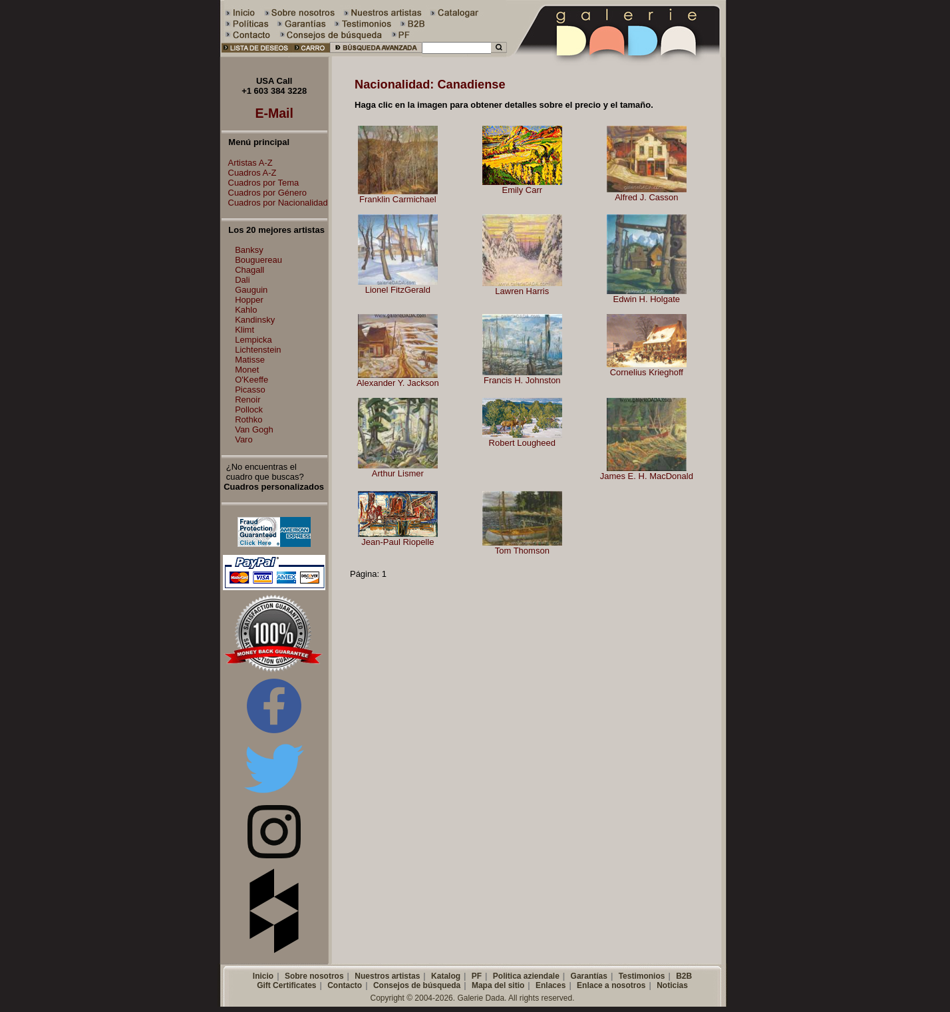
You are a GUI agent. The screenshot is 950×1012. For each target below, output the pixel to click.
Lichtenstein (258, 350)
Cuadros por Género (264, 193)
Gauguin (251, 290)
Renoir (247, 400)
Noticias (672, 985)
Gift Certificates (286, 985)
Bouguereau (258, 260)
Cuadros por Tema (260, 183)
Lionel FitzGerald (397, 290)
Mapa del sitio (498, 985)
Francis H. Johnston (522, 380)
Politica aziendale (526, 976)
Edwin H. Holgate (646, 299)
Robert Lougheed (522, 443)
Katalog (445, 976)
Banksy (249, 250)
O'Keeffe (251, 380)
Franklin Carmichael (397, 199)
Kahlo (246, 310)
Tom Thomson (522, 551)
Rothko (248, 419)
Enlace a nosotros (611, 985)
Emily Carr (522, 190)
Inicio (263, 976)
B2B (684, 976)
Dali (242, 280)
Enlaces (550, 985)
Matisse (250, 360)
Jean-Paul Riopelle (397, 542)
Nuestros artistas (387, 976)
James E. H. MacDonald (646, 476)
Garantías (589, 976)
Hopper (249, 300)
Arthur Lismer (398, 473)
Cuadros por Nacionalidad (275, 203)
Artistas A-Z (247, 163)
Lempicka (253, 340)
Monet (247, 370)
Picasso (250, 390)
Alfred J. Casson (646, 197)
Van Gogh (254, 429)
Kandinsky (255, 320)
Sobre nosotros (314, 976)
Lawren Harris (522, 291)
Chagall (249, 270)
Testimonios (642, 976)
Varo (244, 439)
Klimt (244, 330)
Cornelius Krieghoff (646, 372)
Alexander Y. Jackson (398, 383)
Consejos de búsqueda (416, 985)
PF (477, 976)
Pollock (249, 410)
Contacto (344, 985)
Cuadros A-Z (249, 173)
